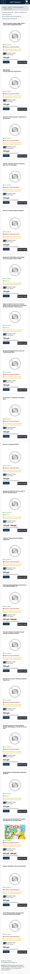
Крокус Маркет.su (12, 962)
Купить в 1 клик (22, 62)
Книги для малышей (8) (7, 12)
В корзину (6, 62)
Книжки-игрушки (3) (6, 14)
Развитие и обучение (18, 7)
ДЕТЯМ (10, 7)
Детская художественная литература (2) (11, 16)
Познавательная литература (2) (9, 18)
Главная (4, 7)
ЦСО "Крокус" (8, 960)
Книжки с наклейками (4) (20, 12)
